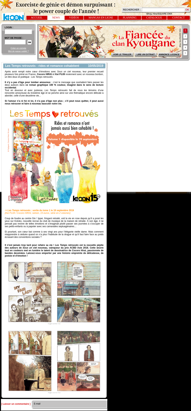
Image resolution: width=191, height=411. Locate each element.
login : (9, 27)
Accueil (37, 17)
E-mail (36, 403)
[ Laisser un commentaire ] (16, 404)
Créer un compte (18, 48)
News (56, 17)
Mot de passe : (14, 38)
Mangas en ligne (101, 17)
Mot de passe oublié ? (18, 51)
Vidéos (74, 17)
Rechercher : (132, 9)
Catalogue (154, 17)
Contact (178, 17)
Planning (130, 17)
